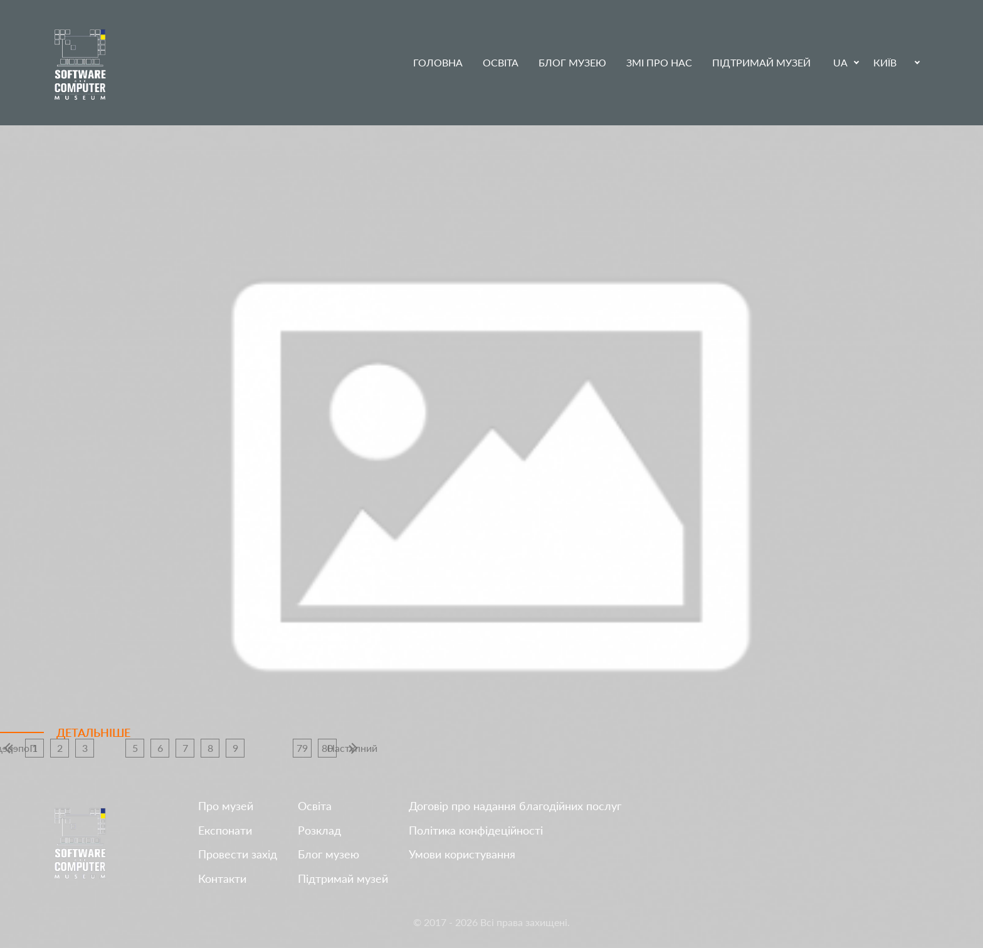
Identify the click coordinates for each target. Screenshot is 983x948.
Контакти (222, 878)
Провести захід (237, 854)
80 (327, 748)
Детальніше (93, 732)
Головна (438, 62)
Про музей (225, 806)
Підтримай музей (761, 62)
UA (840, 62)
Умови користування (462, 854)
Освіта (500, 62)
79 (302, 748)
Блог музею (572, 62)
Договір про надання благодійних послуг (515, 806)
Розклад (319, 830)
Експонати (225, 830)
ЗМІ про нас (659, 62)
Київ (884, 62)
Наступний (352, 748)
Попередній (9, 748)
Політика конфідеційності (476, 830)
